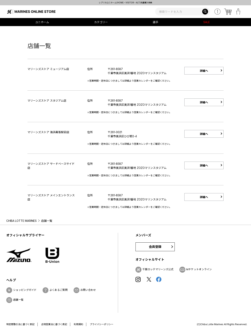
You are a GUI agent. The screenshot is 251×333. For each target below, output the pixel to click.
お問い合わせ (88, 289)
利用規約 (78, 324)
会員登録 (155, 247)
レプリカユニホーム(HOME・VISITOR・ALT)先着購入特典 (125, 2)
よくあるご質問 (58, 289)
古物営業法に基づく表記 (54, 324)
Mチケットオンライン (199, 269)
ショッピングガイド (25, 289)
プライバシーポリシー (101, 324)
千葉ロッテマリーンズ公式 (158, 269)
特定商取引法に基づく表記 (20, 324)
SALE (206, 22)
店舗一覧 (18, 299)
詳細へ (204, 70)
